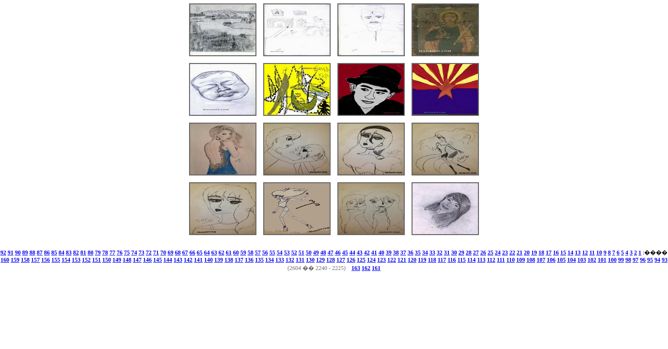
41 (374, 252)
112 (491, 259)
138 (228, 259)
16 (556, 252)
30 (454, 252)
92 (3, 252)
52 (294, 252)
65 (200, 252)
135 (259, 259)
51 (301, 252)
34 (425, 252)
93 (665, 259)
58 (251, 252)
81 (83, 252)
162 (366, 268)
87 (40, 252)
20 (527, 252)
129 (320, 259)
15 (563, 252)
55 (272, 252)
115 (461, 259)
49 (316, 252)
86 (47, 252)
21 (520, 252)
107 (541, 259)
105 (561, 259)
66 (192, 252)
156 (45, 259)
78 (105, 252)
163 (355, 268)
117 (442, 259)
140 (208, 259)
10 (599, 252)
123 (381, 259)
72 (149, 252)
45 (345, 252)
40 (381, 252)
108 (530, 259)
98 (628, 259)
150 (106, 259)
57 (258, 252)
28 (469, 252)
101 (602, 259)
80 (91, 252)
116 (451, 259)
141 (198, 259)
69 (171, 252)
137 (239, 259)
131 (300, 259)
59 (243, 252)
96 (643, 259)
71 (156, 252)
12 (585, 252)
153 (76, 259)
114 (471, 259)
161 (376, 268)
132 (290, 259)
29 (461, 252)
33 (432, 252)
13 (578, 252)
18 (541, 252)
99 (621, 259)
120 (412, 259)
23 (505, 252)
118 (432, 259)
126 (351, 259)
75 (127, 252)
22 (512, 252)
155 (55, 259)
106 (551, 259)
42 (367, 252)
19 (534, 252)
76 (120, 252)
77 (112, 252)
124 (371, 259)
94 (657, 259)
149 (116, 259)
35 (418, 252)
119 (422, 259)
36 (411, 252)
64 (207, 252)
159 (15, 259)
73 (141, 252)
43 (360, 252)
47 (331, 252)
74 (134, 252)
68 (178, 252)
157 (35, 259)
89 (25, 252)
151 (96, 259)
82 (76, 252)
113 (481, 259)
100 (612, 259)
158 (25, 259)
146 (147, 259)
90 (18, 252)
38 (396, 252)
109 (520, 259)
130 (310, 259)
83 (69, 252)
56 (265, 252)
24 (498, 252)
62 (221, 252)
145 (157, 259)
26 (483, 252)
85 (54, 252)
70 (163, 252)
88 (32, 252)
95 (650, 259)
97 (635, 259)
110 (511, 259)
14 (570, 252)
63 (214, 252)
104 (571, 259)
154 (66, 259)
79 (98, 252)
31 (447, 252)
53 (287, 252)
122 (391, 259)
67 (185, 252)
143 (178, 259)
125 (361, 259)
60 (236, 252)
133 (279, 259)
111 (501, 259)
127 (340, 259)
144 (167, 259)
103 (581, 259)
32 (440, 252)
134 (269, 259)
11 (592, 252)
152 (86, 259)
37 (403, 252)
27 (476, 252)
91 (11, 252)
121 (402, 259)
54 (280, 252)
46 (338, 252)
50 (309, 252)
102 (592, 259)
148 (127, 259)
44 (352, 252)
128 (330, 259)
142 (188, 259)
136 (249, 259)
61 (229, 252)
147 (137, 259)
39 (389, 252)
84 (61, 252)
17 (549, 252)
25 (490, 252)
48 (323, 252)
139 (218, 259)
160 (4, 259)
